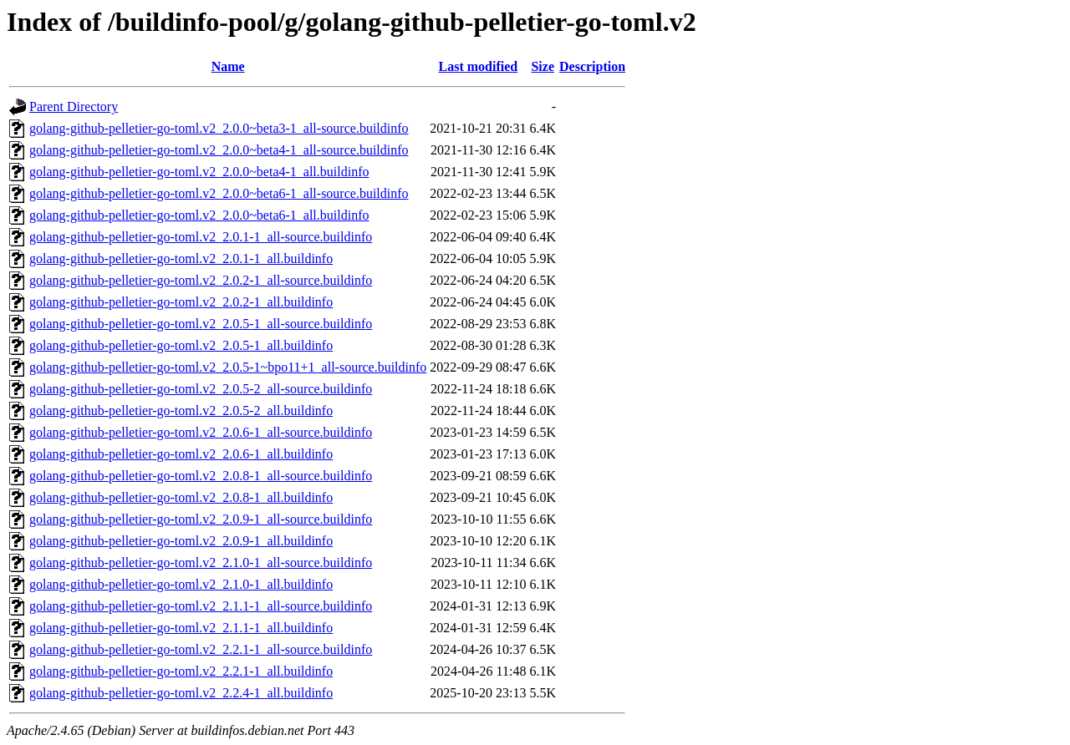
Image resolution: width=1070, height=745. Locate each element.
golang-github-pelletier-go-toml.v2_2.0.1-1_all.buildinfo (181, 258)
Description (592, 66)
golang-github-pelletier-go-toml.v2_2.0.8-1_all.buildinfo (181, 497)
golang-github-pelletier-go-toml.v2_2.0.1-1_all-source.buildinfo (200, 237)
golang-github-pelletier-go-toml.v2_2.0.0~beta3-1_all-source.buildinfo (219, 128)
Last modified (478, 66)
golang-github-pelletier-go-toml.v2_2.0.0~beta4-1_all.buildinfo (199, 172)
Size (542, 66)
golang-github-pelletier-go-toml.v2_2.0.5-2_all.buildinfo (181, 410)
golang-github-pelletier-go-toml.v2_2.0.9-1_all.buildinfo (181, 541)
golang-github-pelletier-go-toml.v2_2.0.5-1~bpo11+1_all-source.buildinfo (227, 367)
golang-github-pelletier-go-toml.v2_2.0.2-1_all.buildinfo (181, 302)
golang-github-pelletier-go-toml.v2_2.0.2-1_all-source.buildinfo (200, 280)
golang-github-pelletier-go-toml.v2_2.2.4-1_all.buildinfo (181, 693)
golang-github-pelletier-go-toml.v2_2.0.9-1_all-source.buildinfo (200, 519)
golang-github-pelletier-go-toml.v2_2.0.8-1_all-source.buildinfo (200, 476)
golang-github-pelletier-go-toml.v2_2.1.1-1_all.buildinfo (181, 628)
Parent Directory (73, 106)
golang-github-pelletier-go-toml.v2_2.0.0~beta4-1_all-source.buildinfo (219, 150)
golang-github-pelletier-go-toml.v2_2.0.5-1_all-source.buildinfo (200, 324)
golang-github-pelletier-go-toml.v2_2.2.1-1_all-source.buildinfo (200, 649)
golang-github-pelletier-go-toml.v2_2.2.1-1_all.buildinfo (181, 671)
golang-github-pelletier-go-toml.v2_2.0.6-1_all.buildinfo (181, 454)
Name (228, 66)
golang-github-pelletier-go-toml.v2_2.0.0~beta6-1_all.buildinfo (199, 215)
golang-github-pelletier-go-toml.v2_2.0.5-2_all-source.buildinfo (200, 389)
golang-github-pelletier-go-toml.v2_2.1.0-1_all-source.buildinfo (200, 562)
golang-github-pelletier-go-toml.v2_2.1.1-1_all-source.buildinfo (200, 606)
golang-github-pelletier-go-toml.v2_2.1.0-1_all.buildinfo (181, 584)
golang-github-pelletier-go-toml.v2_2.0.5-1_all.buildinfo (181, 345)
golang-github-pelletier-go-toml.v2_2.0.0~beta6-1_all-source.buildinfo (219, 193)
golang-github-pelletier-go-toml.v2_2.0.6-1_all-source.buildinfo (200, 432)
